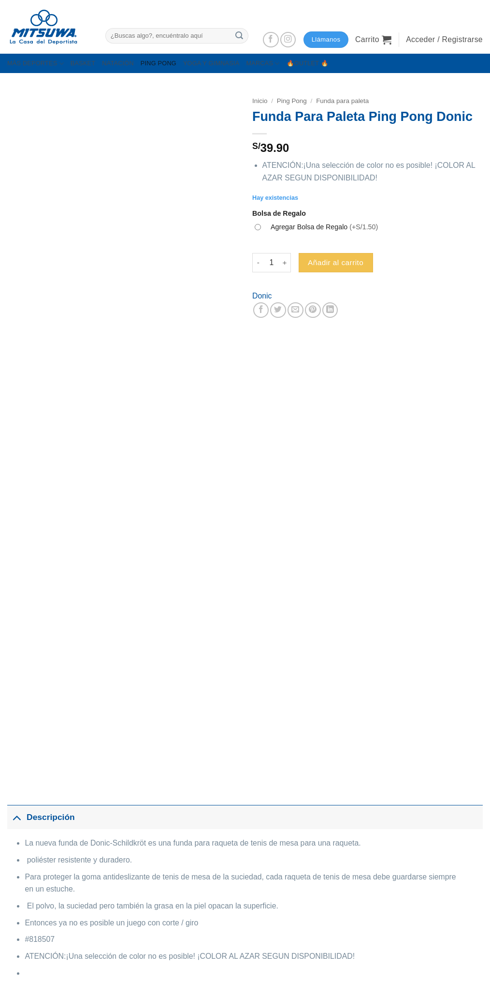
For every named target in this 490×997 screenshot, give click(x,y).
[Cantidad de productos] (271, 262)
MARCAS (262, 63)
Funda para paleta (342, 100)
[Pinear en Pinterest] (313, 310)
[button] (373, 39)
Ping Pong (292, 100)
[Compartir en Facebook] (261, 310)
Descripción (41, 817)
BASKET (83, 63)
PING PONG (158, 63)
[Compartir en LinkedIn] (330, 310)
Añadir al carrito (335, 262)
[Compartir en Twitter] (278, 310)
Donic (262, 296)
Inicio (259, 100)
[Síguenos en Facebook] (271, 40)
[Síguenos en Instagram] (288, 40)
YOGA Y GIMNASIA (211, 63)
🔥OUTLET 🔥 (308, 63)
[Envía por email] (295, 310)
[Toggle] (16, 817)
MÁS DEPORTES (35, 63)
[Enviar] (239, 36)
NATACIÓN (118, 63)
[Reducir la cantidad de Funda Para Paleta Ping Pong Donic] (258, 262)
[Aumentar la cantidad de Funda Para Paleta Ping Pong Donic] (285, 262)
